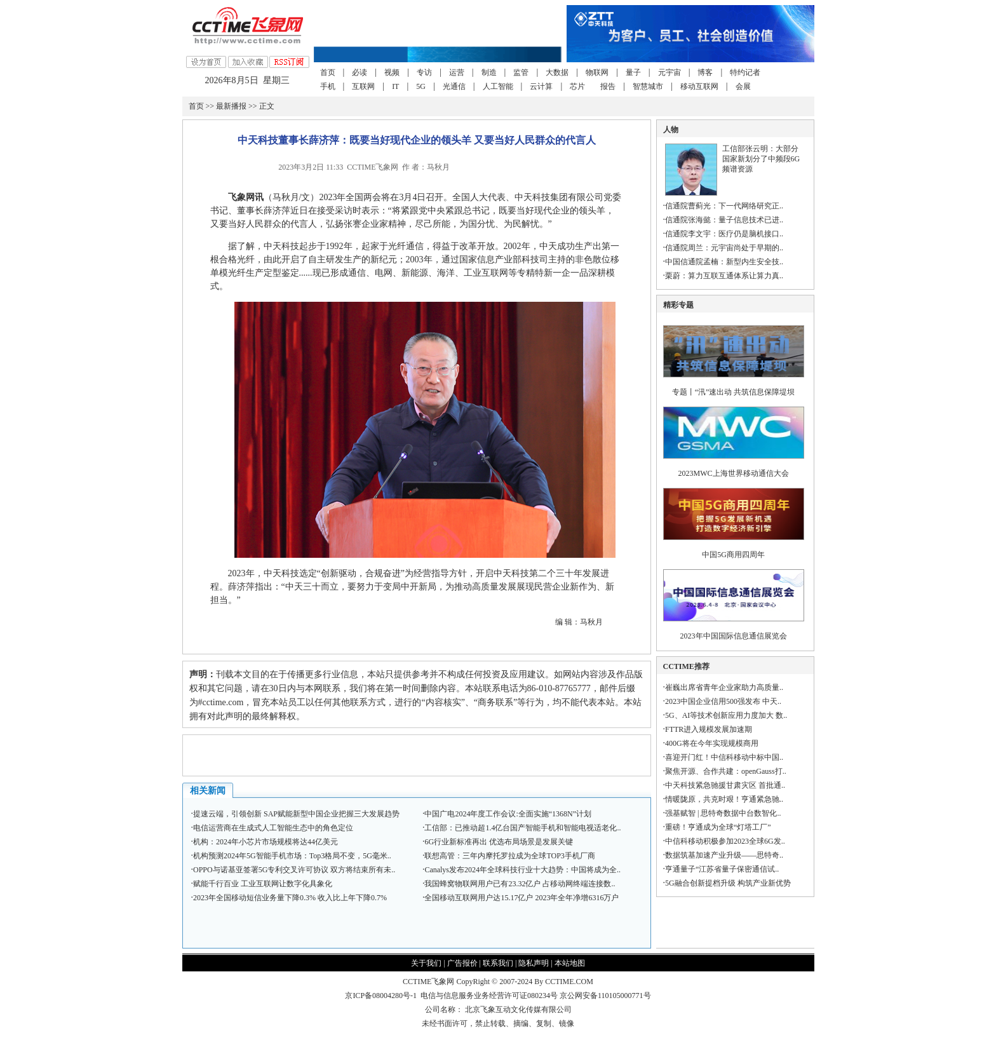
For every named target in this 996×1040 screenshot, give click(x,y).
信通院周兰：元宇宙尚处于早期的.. (724, 247)
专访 (424, 72)
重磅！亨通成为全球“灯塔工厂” (718, 827)
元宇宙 (669, 72)
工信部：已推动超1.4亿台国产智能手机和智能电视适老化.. (522, 827)
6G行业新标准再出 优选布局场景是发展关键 (498, 841)
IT (395, 86)
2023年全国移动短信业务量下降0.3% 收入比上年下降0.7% (290, 897)
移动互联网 (699, 86)
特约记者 (745, 72)
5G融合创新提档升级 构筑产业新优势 (728, 883)
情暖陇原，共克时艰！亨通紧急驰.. (724, 799)
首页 (327, 72)
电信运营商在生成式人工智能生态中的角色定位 (273, 827)
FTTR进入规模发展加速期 (708, 729)
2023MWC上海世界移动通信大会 (733, 473)
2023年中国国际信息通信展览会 (733, 635)
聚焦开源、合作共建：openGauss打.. (725, 771)
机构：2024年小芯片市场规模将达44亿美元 (265, 841)
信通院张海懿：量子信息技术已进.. (724, 219)
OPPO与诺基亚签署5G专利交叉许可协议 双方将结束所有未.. (294, 869)
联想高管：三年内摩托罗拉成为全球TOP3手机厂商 (509, 855)
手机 (327, 86)
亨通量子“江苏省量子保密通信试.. (722, 869)
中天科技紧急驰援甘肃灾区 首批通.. (725, 785)
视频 (392, 72)
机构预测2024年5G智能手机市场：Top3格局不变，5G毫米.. (292, 855)
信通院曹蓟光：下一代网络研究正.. (724, 205)
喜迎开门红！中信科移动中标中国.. (724, 757)
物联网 (597, 72)
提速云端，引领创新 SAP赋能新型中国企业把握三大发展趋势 (296, 813)
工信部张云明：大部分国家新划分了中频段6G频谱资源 (761, 158)
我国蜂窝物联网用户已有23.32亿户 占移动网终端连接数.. (519, 883)
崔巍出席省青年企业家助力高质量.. (724, 687)
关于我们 (426, 963)
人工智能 (498, 86)
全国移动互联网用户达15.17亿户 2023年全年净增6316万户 (521, 897)
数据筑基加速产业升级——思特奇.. (724, 855)
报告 (608, 86)
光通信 (454, 86)
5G (421, 86)
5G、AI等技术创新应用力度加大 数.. (726, 715)
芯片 (577, 86)
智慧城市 (648, 86)
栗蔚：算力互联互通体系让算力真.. (724, 275)
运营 (456, 72)
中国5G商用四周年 (733, 554)
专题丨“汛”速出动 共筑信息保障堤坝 (733, 392)
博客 (705, 72)
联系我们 (498, 963)
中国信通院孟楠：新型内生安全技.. (724, 261)
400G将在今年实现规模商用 (711, 743)
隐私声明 (533, 963)
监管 (520, 72)
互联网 (363, 86)
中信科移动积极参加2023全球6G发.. (725, 841)
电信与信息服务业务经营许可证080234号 (490, 995)
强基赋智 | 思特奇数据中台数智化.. (723, 813)
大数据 (557, 72)
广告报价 (462, 963)
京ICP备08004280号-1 (381, 995)
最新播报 (231, 106)
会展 (743, 86)
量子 (633, 72)
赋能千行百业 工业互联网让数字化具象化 (262, 883)
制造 (489, 72)
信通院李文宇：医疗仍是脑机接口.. (724, 233)
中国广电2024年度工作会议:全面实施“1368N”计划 (507, 813)
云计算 (541, 86)
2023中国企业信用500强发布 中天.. (723, 701)
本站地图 (570, 963)
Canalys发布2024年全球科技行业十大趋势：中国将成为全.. (522, 869)
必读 (359, 72)
